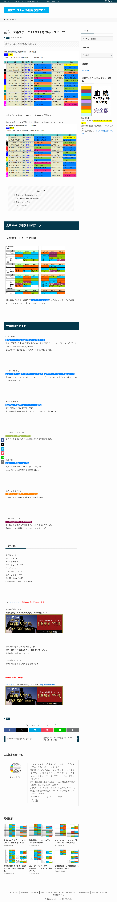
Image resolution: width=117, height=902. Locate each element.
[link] (32, 800)
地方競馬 (49, 892)
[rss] (108, 1)
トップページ (13, 892)
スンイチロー (15, 777)
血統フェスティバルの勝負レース (65, 892)
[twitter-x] (105, 1)
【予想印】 (24, 205)
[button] (10, 730)
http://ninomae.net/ (47, 685)
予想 (7, 37)
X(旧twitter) (85, 70)
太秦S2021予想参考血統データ (28, 195)
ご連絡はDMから (58, 895)
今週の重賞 (24, 892)
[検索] (111, 1)
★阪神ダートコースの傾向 (29, 199)
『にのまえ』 (14, 602)
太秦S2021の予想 (23, 202)
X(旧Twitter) (34, 892)
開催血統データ (84, 892)
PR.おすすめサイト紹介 (100, 892)
